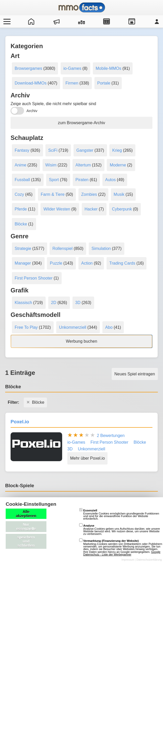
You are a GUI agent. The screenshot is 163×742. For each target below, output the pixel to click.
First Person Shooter (34, 278)
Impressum (127, 559)
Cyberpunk (122, 209)
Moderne (118, 165)
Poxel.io (20, 421)
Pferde (21, 209)
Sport (54, 180)
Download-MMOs (31, 83)
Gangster (84, 150)
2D (53, 302)
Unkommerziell (72, 327)
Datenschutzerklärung (149, 559)
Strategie (23, 248)
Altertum (83, 165)
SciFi (53, 150)
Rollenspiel (62, 248)
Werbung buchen (81, 341)
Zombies (89, 194)
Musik (119, 194)
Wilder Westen (56, 209)
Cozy (19, 194)
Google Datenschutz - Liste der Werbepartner (121, 553)
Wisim (51, 165)
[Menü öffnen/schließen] (6, 21)
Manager (23, 263)
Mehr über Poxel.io (87, 458)
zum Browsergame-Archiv (81, 123)
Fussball (22, 180)
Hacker (91, 209)
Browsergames (28, 68)
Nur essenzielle (26, 526)
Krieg (117, 150)
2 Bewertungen (111, 435)
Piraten (82, 180)
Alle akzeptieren (26, 514)
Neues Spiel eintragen (135, 374)
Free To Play (26, 327)
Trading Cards (122, 263)
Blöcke (21, 224)
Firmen (72, 83)
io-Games (72, 68)
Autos (110, 180)
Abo (108, 327)
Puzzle (56, 263)
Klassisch (23, 302)
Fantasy (22, 150)
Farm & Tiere (52, 194)
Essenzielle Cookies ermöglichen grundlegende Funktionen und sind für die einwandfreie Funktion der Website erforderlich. (119, 514)
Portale (103, 83)
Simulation (101, 248)
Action (87, 263)
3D (77, 302)
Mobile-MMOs (108, 68)
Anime (20, 165)
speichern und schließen (26, 541)
